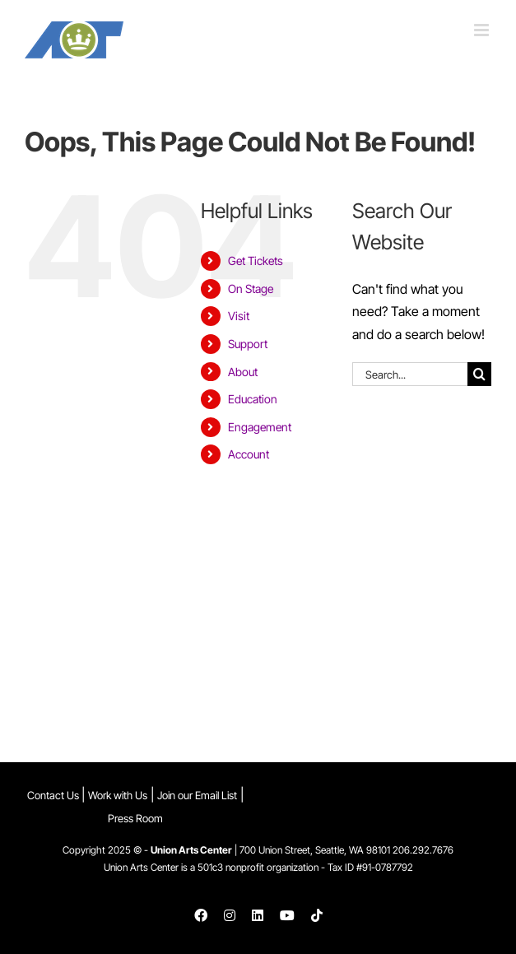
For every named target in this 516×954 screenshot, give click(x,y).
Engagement (259, 427)
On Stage (250, 289)
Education (252, 399)
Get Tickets (255, 261)
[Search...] (409, 374)
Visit (238, 316)
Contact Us (54, 795)
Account (248, 454)
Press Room (135, 818)
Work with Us (117, 795)
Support (247, 344)
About (243, 372)
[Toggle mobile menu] (482, 30)
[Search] (479, 374)
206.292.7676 (423, 850)
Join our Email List (197, 795)
